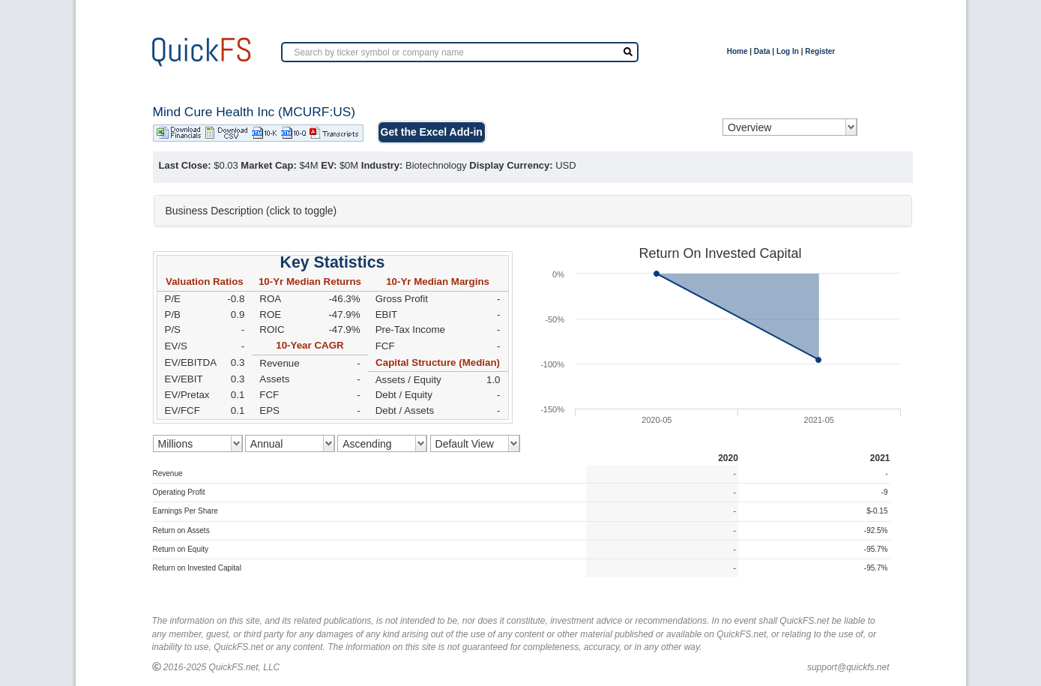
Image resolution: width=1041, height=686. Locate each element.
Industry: (382, 165)
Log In (787, 51)
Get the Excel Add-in (432, 132)
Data (762, 51)
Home (737, 51)
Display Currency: (510, 165)
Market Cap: (268, 165)
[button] (533, 210)
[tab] (532, 211)
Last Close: (185, 165)
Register (820, 51)
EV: (329, 165)
